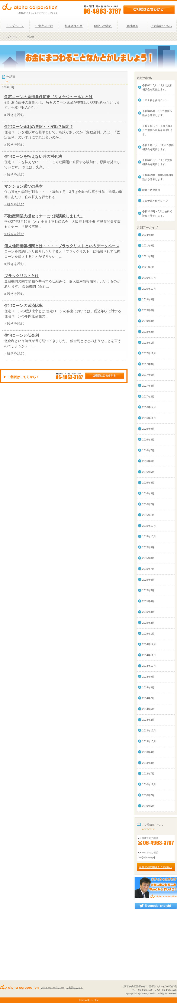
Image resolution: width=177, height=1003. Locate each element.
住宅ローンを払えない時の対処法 (33, 156)
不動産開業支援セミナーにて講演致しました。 (44, 216)
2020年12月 (149, 277)
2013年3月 (148, 762)
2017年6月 (148, 374)
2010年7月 (148, 795)
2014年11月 (149, 655)
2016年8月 (148, 439)
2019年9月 (148, 299)
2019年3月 (148, 320)
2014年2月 (148, 719)
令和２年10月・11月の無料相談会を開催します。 (158, 147)
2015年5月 (148, 590)
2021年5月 (148, 256)
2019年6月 (148, 310)
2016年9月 (148, 428)
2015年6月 (148, 579)
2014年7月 (148, 698)
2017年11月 (149, 353)
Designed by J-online (88, 1000)
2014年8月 (148, 687)
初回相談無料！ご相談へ (155, 867)
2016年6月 (148, 461)
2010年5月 (148, 805)
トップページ (15, 26)
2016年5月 (148, 472)
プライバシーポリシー (52, 987)
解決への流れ (103, 26)
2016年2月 (148, 504)
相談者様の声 (74, 26)
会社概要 (132, 26)
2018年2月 (148, 331)
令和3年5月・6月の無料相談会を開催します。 (157, 113)
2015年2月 (148, 622)
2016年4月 (148, 482)
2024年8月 (148, 234)
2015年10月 (149, 536)
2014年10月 (149, 665)
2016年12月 (149, 407)
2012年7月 (148, 773)
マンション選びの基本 (23, 186)
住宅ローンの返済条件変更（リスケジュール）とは (48, 97)
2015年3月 (148, 611)
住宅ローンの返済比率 (23, 306)
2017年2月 (148, 396)
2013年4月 (148, 752)
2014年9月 (148, 676)
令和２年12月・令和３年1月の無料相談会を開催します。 (157, 130)
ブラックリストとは (21, 276)
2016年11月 (149, 418)
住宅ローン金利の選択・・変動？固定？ (38, 127)
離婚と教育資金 (151, 190)
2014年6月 (148, 709)
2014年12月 (149, 644)
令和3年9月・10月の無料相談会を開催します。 (158, 177)
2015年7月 (148, 568)
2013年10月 (149, 741)
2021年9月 (148, 245)
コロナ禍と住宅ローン (155, 100)
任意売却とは (44, 26)
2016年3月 (148, 493)
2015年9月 (148, 547)
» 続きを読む (14, 115)
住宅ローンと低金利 (21, 335)
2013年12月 (149, 730)
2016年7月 (148, 450)
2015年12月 (149, 525)
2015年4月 (148, 601)
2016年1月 (148, 515)
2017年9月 (148, 364)
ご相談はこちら (161, 26)
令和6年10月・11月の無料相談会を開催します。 (157, 87)
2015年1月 (148, 633)
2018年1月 (148, 342)
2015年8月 (148, 558)
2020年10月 (149, 288)
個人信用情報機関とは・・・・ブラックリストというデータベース (61, 246)
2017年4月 (148, 385)
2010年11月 (149, 784)
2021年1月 (148, 267)
